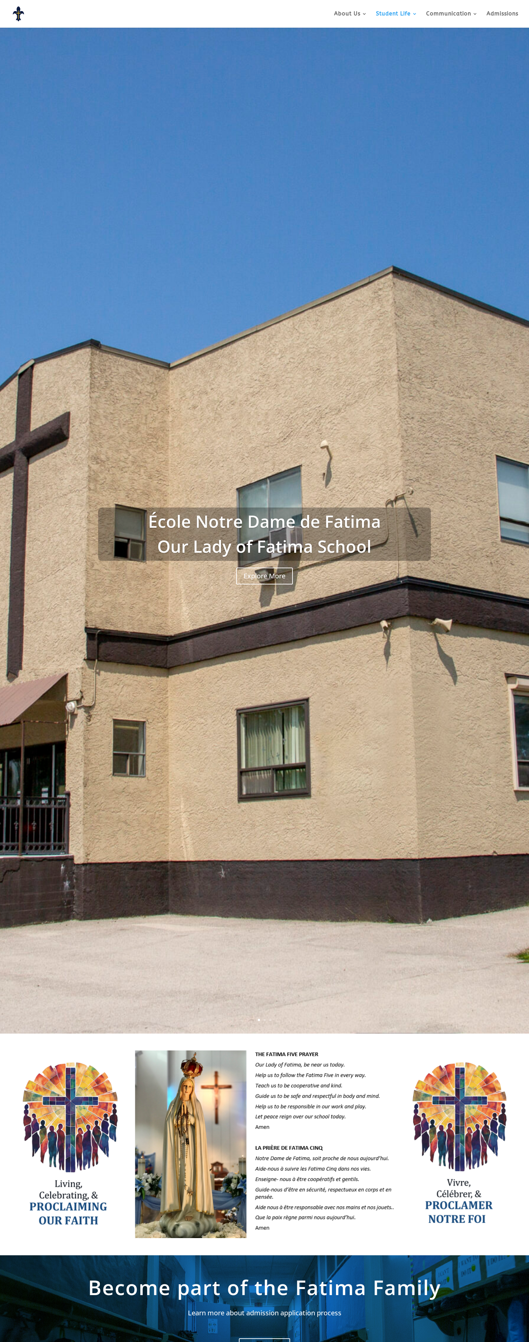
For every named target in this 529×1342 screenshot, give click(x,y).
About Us (347, 14)
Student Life (393, 14)
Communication (448, 14)
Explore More (264, 575)
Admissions (502, 14)
